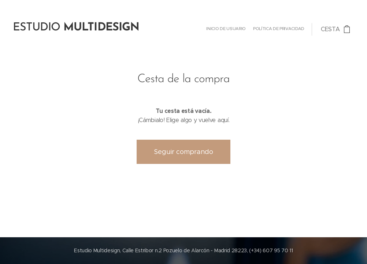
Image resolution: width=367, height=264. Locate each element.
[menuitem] (298, 29)
